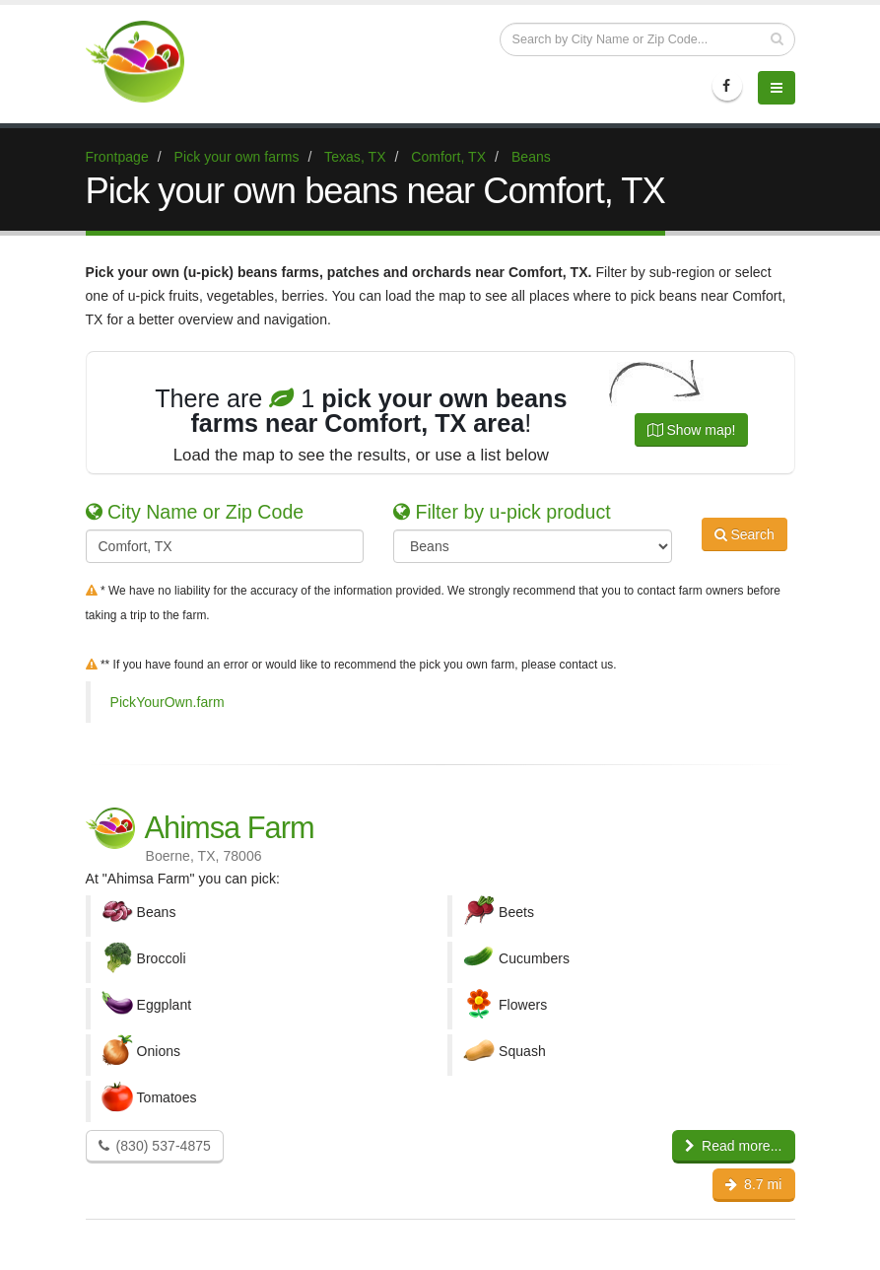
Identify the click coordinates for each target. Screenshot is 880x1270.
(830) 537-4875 (155, 1146)
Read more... (733, 1146)
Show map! (691, 430)
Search (744, 544)
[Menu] (776, 88)
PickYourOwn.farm (167, 702)
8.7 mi (753, 1184)
